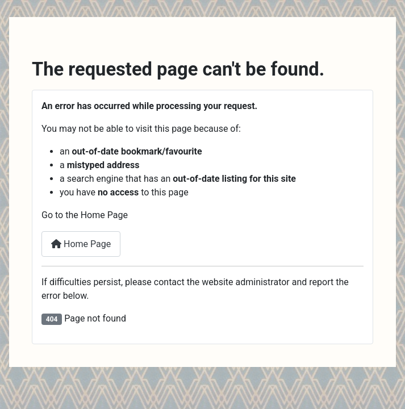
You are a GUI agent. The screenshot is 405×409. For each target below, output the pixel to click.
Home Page (81, 244)
